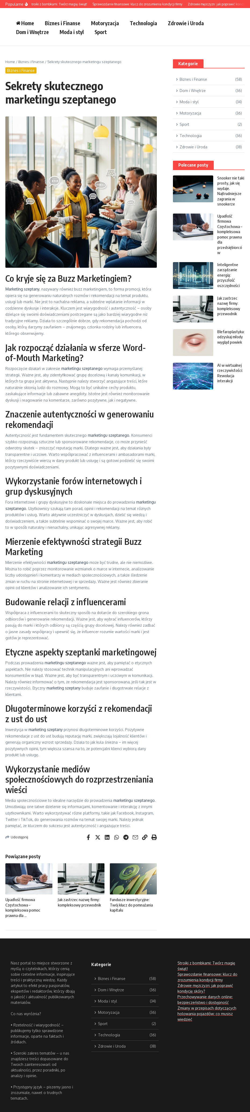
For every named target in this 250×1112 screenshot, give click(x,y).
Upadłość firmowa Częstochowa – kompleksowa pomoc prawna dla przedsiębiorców (229, 234)
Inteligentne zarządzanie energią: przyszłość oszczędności (228, 275)
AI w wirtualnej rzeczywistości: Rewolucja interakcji (230, 373)
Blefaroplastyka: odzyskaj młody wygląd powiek (230, 336)
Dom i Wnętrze (32, 32)
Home (10, 62)
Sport (101, 32)
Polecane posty (193, 165)
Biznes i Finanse (62, 23)
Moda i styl (72, 32)
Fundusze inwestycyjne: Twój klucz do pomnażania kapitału (131, 904)
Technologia (143, 23)
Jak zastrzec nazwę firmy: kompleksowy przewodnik (79, 902)
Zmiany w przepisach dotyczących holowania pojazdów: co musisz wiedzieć (206, 1014)
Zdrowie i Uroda (186, 23)
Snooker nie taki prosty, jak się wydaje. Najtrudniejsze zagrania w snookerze (230, 191)
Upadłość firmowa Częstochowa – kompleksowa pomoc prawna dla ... (22, 907)
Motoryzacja (105, 23)
